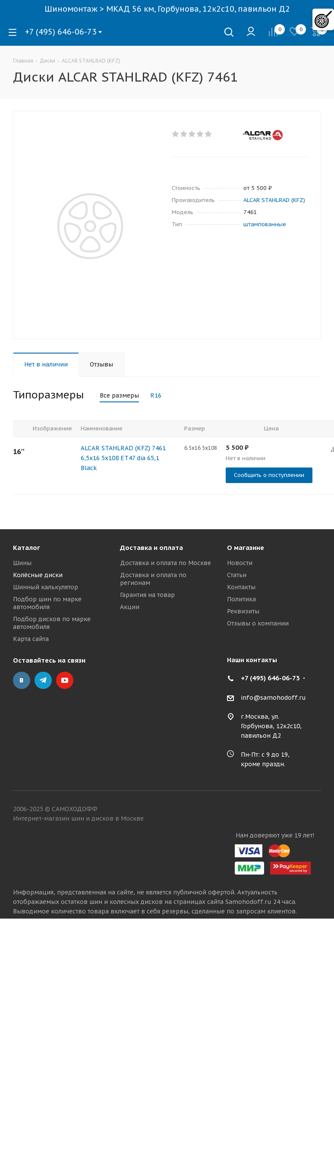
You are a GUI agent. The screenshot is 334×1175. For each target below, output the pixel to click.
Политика (241, 599)
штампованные (264, 224)
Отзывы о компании (258, 623)
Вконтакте (21, 680)
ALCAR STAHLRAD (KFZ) (274, 200)
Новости (239, 563)
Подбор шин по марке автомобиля (47, 603)
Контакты (241, 587)
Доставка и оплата (151, 547)
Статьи (236, 575)
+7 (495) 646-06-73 (61, 32)
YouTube (64, 680)
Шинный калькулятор (45, 587)
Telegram (43, 680)
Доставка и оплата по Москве (165, 563)
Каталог (26, 547)
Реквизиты (243, 611)
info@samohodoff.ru (273, 697)
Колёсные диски (38, 575)
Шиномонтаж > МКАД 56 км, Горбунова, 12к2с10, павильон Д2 (167, 9)
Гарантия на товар (147, 595)
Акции (129, 607)
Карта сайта (31, 639)
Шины (22, 563)
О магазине (245, 547)
